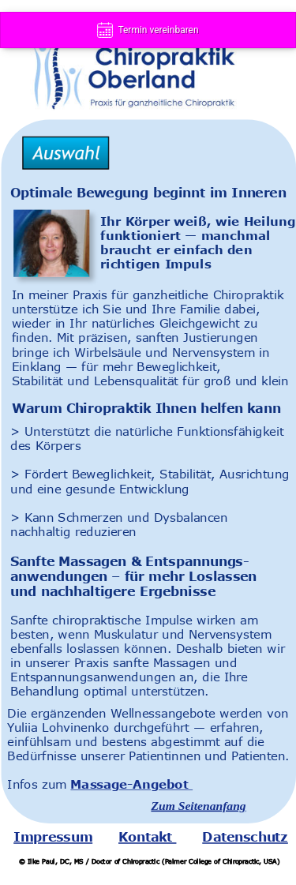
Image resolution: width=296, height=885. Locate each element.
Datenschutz (245, 837)
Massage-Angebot (131, 784)
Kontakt (147, 837)
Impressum (52, 837)
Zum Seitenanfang (198, 805)
